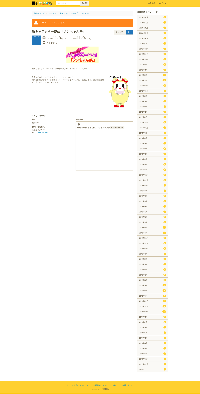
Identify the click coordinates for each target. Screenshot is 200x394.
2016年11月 (152, 180)
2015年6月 (152, 269)
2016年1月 (152, 233)
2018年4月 (152, 101)
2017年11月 (152, 127)
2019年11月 (152, 54)
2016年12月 (152, 175)
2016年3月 (152, 222)
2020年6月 (152, 28)
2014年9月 (152, 317)
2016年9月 (152, 190)
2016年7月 (152, 201)
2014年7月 (152, 327)
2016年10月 (152, 185)
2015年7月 (152, 264)
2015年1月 (152, 296)
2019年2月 (152, 75)
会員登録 (151, 3)
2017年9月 (152, 138)
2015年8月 (152, 259)
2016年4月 (152, 217)
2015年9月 (152, 254)
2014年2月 (152, 348)
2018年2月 (152, 112)
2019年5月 (152, 64)
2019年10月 (152, 59)
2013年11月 (152, 364)
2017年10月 (152, 133)
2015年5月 (152, 275)
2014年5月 (152, 338)
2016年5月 (152, 212)
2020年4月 (152, 38)
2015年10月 (152, 248)
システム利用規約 (93, 385)
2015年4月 (152, 280)
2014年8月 (152, 322)
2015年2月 (152, 290)
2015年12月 (152, 238)
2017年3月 (152, 159)
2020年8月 (152, 17)
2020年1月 (152, 43)
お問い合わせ (127, 385)
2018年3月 (152, 106)
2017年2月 (152, 164)
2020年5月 (152, 33)
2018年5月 (152, 96)
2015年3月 (152, 285)
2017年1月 (152, 169)
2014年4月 (152, 343)
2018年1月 (152, 117)
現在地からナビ (117, 127)
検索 (84, 3)
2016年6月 (152, 206)
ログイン (162, 3)
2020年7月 (152, 22)
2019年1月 (152, 80)
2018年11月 (152, 91)
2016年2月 (152, 227)
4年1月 (152, 369)
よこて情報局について (75, 385)
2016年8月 (152, 196)
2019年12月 (152, 49)
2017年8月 (152, 143)
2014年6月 (152, 332)
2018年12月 (152, 85)
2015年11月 (152, 243)
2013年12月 (152, 359)
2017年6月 (152, 154)
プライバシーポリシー (111, 385)
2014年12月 (152, 301)
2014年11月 (152, 306)
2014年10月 (152, 311)
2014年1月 (152, 353)
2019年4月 (152, 70)
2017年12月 (152, 122)
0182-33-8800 (43, 132)
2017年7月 (152, 148)
